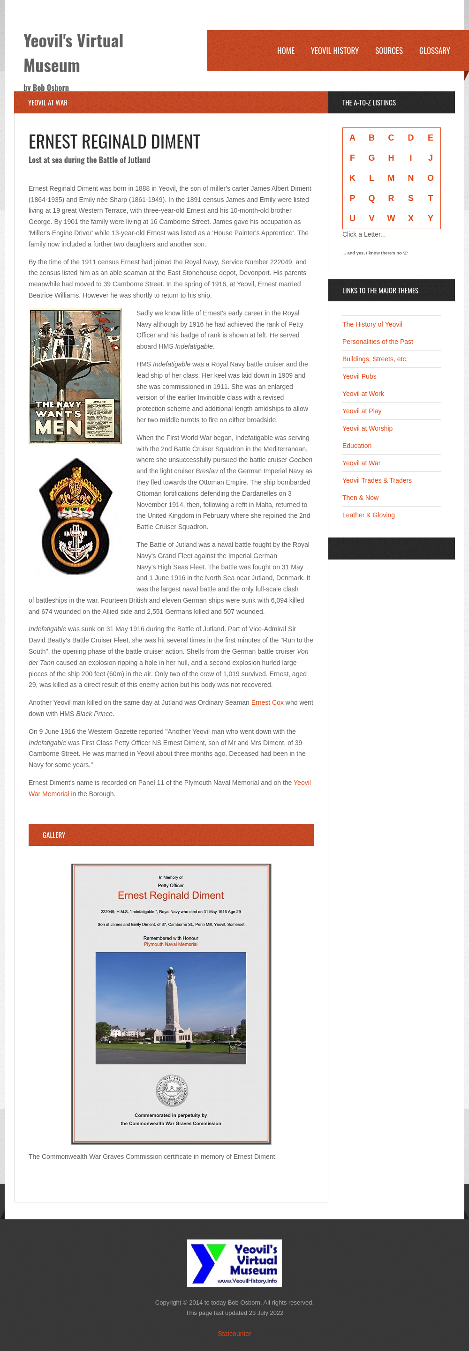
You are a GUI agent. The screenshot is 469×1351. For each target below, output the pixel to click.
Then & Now (360, 497)
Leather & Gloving (368, 515)
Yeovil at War (361, 463)
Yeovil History (335, 50)
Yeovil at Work (363, 393)
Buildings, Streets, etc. (375, 359)
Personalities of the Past (377, 341)
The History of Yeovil (372, 324)
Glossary (434, 50)
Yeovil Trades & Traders (377, 480)
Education (356, 445)
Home (286, 50)
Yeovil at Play (362, 411)
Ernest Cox (267, 702)
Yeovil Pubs (359, 376)
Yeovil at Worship (367, 428)
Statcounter (234, 1333)
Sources (389, 50)
